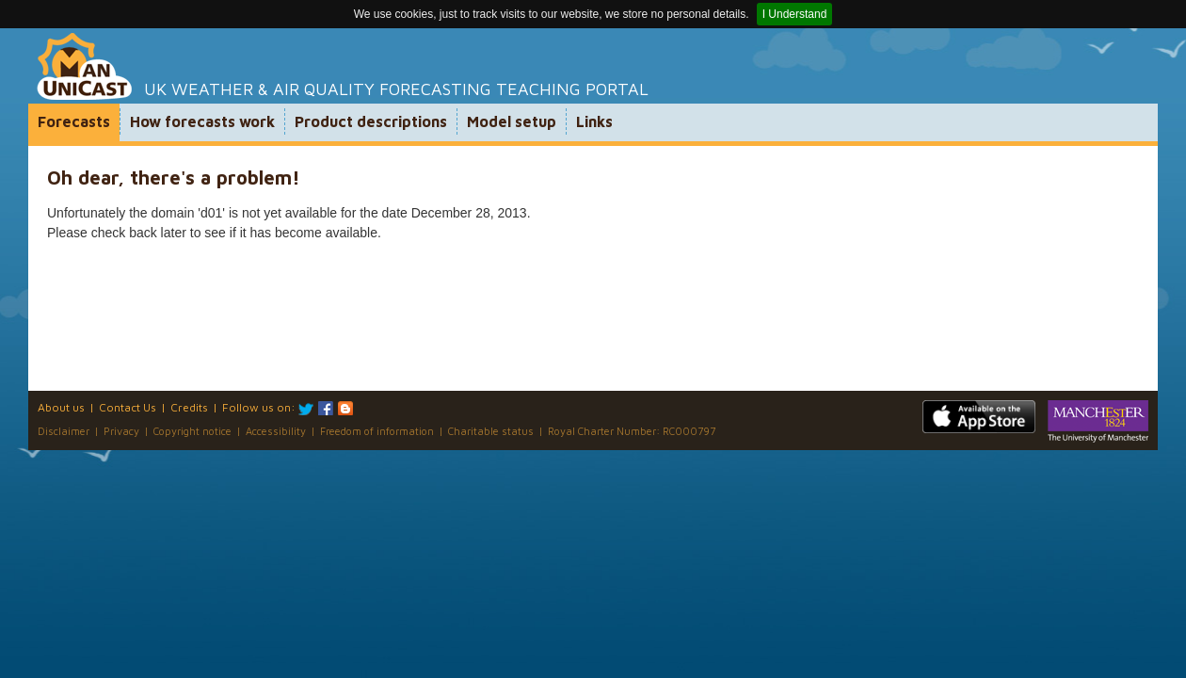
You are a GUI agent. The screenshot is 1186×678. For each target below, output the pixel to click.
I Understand (794, 14)
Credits (189, 407)
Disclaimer (63, 431)
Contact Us (127, 407)
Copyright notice (192, 431)
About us (61, 407)
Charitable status (491, 431)
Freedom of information (377, 431)
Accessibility (276, 431)
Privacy (121, 431)
